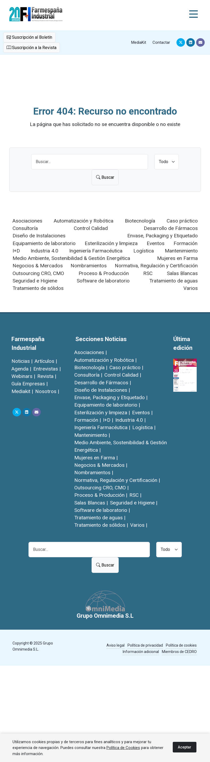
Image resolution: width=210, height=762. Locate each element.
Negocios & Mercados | (100, 465)
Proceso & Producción (104, 273)
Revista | (46, 376)
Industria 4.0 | (130, 420)
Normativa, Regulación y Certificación (156, 266)
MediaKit (138, 42)
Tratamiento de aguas (173, 281)
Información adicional (141, 652)
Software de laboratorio (103, 281)
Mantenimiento (181, 251)
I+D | (108, 420)
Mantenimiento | (92, 435)
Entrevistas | (47, 369)
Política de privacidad (145, 645)
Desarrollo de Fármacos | (102, 383)
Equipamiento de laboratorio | (107, 405)
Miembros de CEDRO (179, 652)
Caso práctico (182, 221)
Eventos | (142, 413)
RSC (148, 273)
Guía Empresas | (29, 384)
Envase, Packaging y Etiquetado (162, 236)
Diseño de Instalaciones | (102, 390)
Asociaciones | (90, 352)
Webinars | (23, 376)
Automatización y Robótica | (105, 360)
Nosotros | (47, 391)
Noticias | (21, 361)
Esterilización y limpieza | (102, 413)
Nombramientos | (93, 472)
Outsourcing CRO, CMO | (101, 488)
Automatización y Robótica (83, 221)
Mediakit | (22, 391)
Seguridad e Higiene (35, 281)
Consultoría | (88, 375)
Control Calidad (91, 228)
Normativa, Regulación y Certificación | (117, 480)
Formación (185, 243)
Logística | (143, 427)
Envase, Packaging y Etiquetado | (110, 397)
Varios (190, 288)
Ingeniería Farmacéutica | (102, 427)
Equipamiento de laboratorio (44, 243)
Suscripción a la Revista (31, 47)
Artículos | (46, 361)
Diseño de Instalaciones (39, 236)
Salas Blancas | (91, 503)
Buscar (105, 177)
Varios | (138, 525)
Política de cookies (181, 645)
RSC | (135, 495)
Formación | (87, 420)
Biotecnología (140, 221)
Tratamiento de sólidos (38, 288)
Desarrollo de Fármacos (171, 228)
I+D (16, 251)
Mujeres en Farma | (96, 458)
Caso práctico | (126, 367)
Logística (143, 251)
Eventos (155, 243)
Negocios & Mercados (38, 266)
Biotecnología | (90, 367)
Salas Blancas (182, 273)
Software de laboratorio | (102, 510)
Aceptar (184, 747)
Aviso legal (115, 645)
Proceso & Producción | (100, 495)
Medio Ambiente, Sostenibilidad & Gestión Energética (71, 258)
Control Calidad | (122, 375)
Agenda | (21, 369)
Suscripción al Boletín (29, 37)
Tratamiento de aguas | (99, 518)
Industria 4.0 (44, 251)
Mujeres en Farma (177, 258)
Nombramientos (89, 266)
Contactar (161, 42)
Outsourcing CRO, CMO (38, 273)
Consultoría (25, 228)
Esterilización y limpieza (111, 243)
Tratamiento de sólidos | (101, 525)
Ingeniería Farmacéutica (95, 251)
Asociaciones (27, 221)
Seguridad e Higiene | (133, 503)
